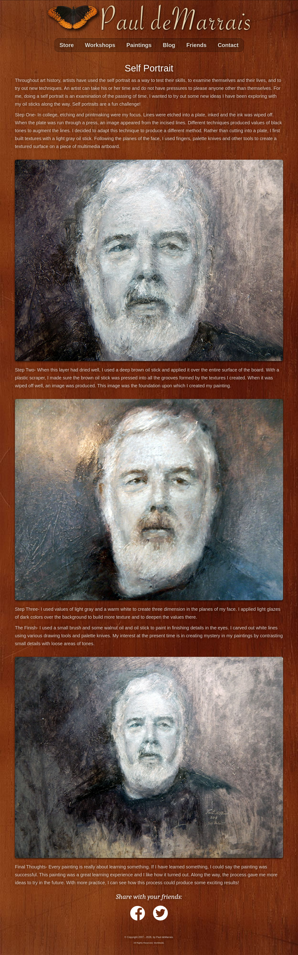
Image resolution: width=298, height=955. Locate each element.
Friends (196, 45)
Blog (169, 45)
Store (67, 45)
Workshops (100, 45)
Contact (228, 45)
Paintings (139, 45)
